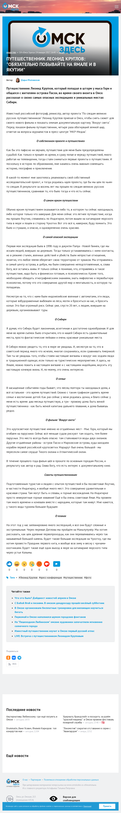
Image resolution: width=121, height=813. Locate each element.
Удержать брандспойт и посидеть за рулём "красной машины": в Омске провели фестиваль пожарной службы (88, 719)
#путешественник (73, 577)
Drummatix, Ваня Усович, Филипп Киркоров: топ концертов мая (31, 730)
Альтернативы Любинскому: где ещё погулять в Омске (31, 718)
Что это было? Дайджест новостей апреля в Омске (45, 598)
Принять (107, 806)
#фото (87, 577)
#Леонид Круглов (28, 577)
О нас (25, 779)
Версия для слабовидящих (71, 798)
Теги (12, 577)
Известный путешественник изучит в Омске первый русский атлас (54, 631)
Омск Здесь (10, 6)
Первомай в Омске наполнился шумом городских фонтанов (50, 616)
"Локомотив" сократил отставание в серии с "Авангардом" (87, 730)
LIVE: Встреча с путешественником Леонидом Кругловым (49, 636)
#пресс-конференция (50, 577)
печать (62, 52)
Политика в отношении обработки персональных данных (71, 779)
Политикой (87, 806)
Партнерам (36, 779)
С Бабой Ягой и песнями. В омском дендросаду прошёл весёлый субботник (59, 603)
